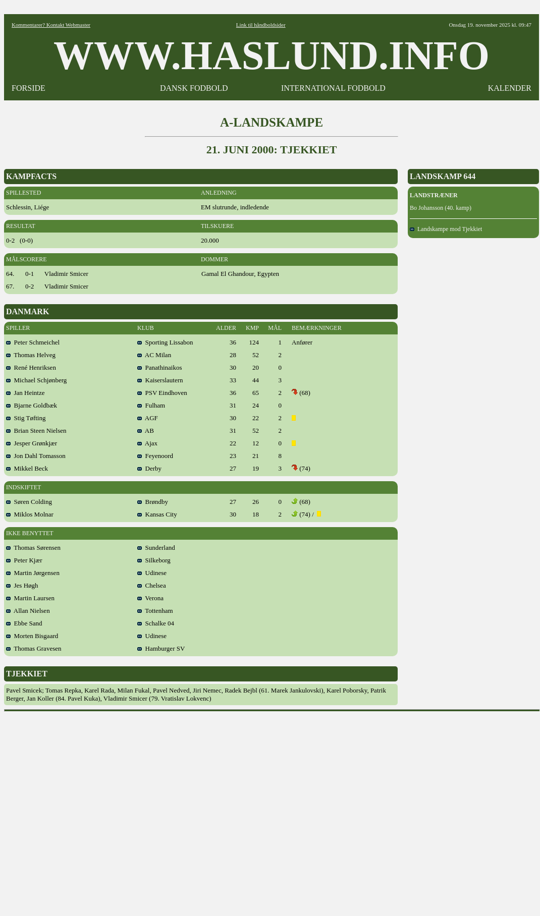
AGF (147, 418)
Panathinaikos (159, 367)
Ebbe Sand (24, 623)
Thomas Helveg (31, 355)
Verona (150, 598)
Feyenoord (155, 456)
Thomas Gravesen (33, 648)
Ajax (147, 443)
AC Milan (154, 355)
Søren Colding (29, 501)
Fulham (151, 405)
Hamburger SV (161, 648)
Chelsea (151, 585)
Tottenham (155, 610)
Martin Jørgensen (33, 573)
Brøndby (152, 501)
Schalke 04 (155, 623)
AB (145, 430)
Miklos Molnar (29, 514)
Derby (149, 468)
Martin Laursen (30, 598)
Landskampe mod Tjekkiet (446, 229)
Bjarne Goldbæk (31, 405)
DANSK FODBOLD (194, 88)
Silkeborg (154, 560)
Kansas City (157, 514)
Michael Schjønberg (36, 380)
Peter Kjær (24, 560)
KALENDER (509, 88)
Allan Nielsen (28, 610)
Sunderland (156, 547)
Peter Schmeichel (33, 342)
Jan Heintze (25, 392)
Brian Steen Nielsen (36, 430)
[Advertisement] (94, 810)
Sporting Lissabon (165, 342)
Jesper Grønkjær (31, 443)
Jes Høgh (22, 585)
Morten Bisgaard (32, 636)
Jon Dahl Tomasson (36, 456)
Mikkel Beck (27, 468)
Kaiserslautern (160, 380)
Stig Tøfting (25, 418)
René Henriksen (31, 367)
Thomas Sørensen (33, 547)
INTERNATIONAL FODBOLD (333, 88)
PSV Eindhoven (162, 392)
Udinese (152, 573)
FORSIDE (28, 88)
